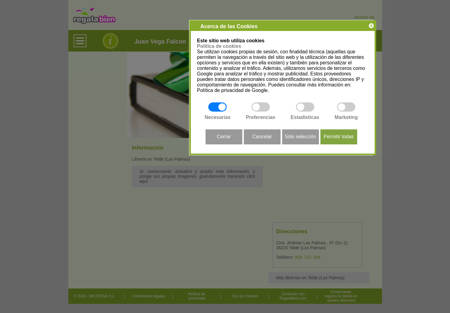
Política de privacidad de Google (232, 90)
